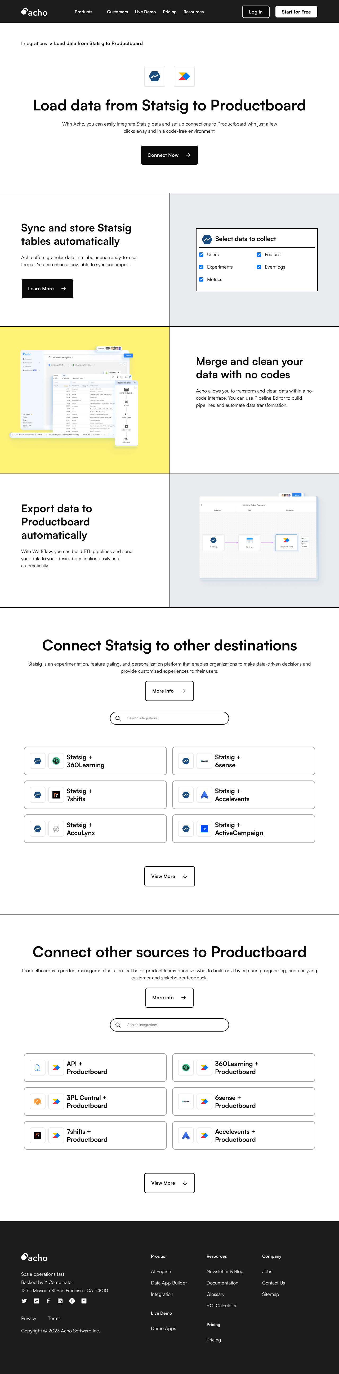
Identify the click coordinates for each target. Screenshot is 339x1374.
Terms (54, 1318)
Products (83, 11)
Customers (117, 11)
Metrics (214, 279)
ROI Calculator (222, 1305)
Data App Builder (169, 1283)
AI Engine (161, 1271)
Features (274, 254)
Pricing (170, 11)
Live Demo (145, 11)
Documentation (222, 1283)
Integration (162, 1294)
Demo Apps (163, 1328)
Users (213, 254)
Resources (194, 11)
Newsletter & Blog (225, 1271)
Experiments (220, 267)
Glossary (215, 1294)
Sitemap (270, 1294)
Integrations (34, 43)
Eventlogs (275, 267)
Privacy (28, 1318)
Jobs (267, 1271)
